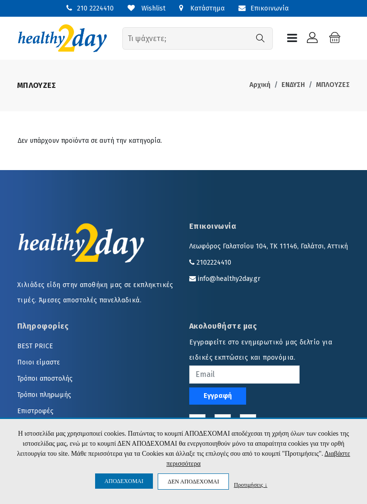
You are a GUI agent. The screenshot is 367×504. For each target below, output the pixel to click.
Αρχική (259, 85)
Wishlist (146, 8)
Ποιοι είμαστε (38, 362)
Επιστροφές (35, 411)
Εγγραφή (218, 396)
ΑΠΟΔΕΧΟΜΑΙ (124, 481)
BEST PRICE (35, 346)
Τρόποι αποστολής (45, 379)
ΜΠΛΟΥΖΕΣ (333, 85)
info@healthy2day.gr (229, 279)
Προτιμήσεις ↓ (250, 485)
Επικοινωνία (263, 8)
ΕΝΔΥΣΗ (293, 85)
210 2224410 (95, 8)
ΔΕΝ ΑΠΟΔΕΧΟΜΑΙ (193, 481)
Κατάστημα (202, 8)
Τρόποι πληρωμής (44, 395)
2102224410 (213, 262)
